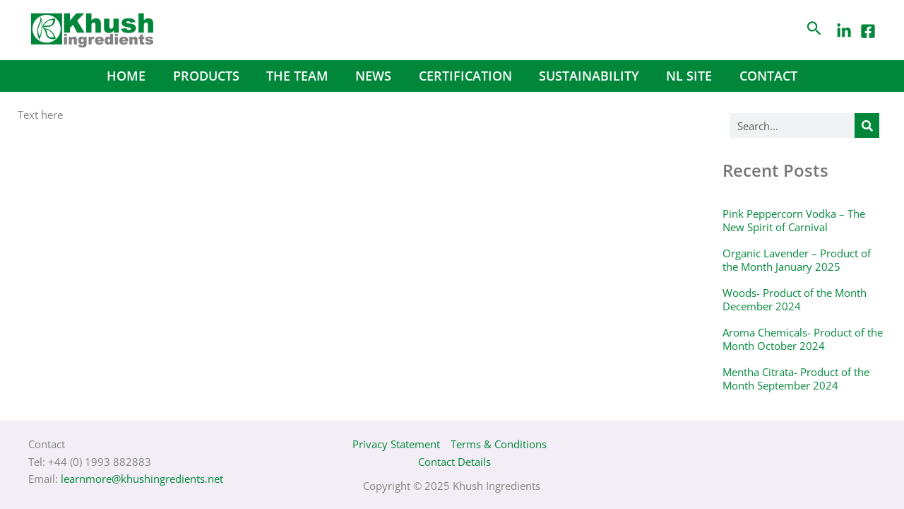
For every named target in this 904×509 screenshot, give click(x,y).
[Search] (867, 125)
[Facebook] (868, 31)
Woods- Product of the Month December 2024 (794, 300)
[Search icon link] (814, 30)
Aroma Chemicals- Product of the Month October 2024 (802, 339)
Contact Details (454, 462)
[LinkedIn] (844, 31)
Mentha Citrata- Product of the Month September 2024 (795, 379)
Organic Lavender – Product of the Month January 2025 (796, 260)
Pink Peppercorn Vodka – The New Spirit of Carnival (793, 220)
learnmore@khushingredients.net (142, 479)
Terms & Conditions (499, 444)
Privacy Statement (396, 444)
